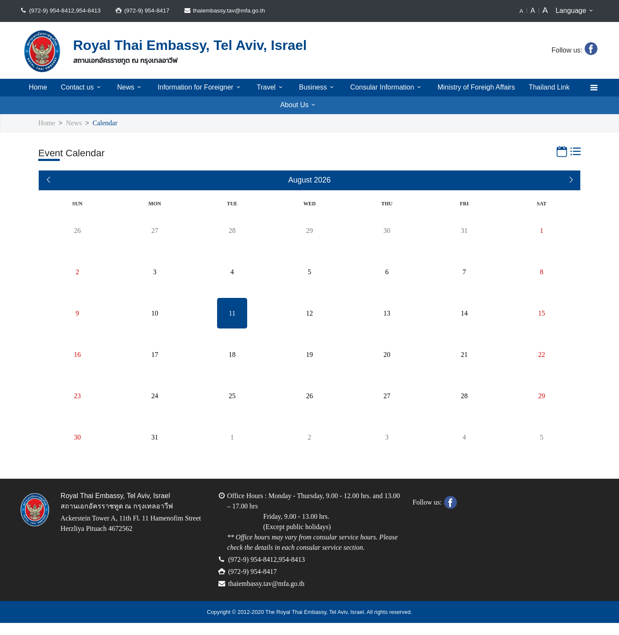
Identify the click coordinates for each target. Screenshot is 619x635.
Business (315, 87)
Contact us (79, 87)
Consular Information (385, 87)
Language (576, 11)
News (127, 87)
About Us (299, 105)
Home (35, 87)
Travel (269, 87)
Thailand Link (551, 87)
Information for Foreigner (198, 87)
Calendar (108, 123)
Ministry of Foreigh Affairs (476, 87)
